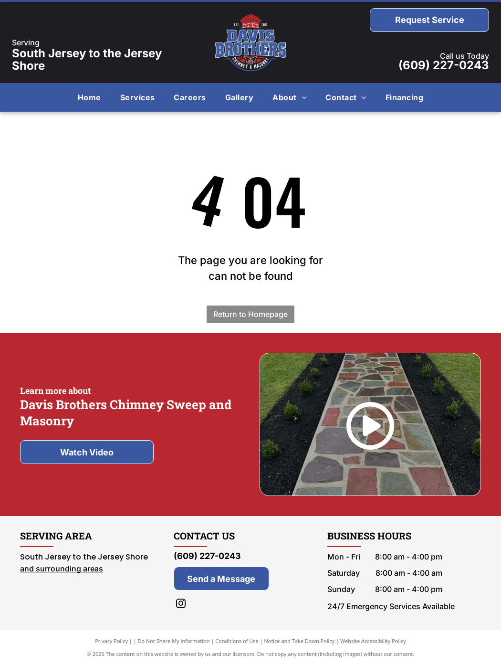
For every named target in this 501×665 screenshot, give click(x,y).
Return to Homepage (250, 314)
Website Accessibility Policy (373, 640)
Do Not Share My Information (174, 640)
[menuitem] (89, 97)
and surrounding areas (61, 568)
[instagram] (181, 604)
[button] (138, 97)
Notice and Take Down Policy (299, 640)
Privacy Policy (111, 640)
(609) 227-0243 (443, 65)
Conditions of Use (237, 640)
